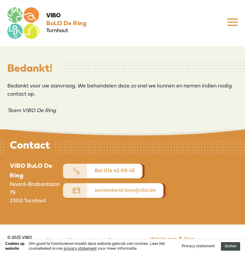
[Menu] (232, 23)
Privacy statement (198, 246)
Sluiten (230, 246)
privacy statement (80, 249)
